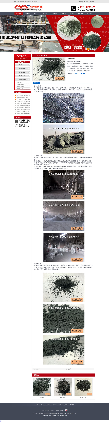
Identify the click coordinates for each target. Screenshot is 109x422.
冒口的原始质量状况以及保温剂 (24, 105)
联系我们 (86, 1)
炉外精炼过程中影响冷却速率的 (24, 101)
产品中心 (38, 55)
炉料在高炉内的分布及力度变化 (24, 99)
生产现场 (60, 404)
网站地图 (92, 1)
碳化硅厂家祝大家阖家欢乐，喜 (24, 113)
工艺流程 (54, 404)
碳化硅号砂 (22, 76)
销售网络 (72, 404)
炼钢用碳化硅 (22, 79)
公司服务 (66, 404)
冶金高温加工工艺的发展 (22, 97)
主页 (33, 55)
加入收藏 (81, 1)
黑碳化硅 (42, 397)
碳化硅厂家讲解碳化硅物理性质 (24, 109)
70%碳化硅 (20, 82)
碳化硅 (20, 64)
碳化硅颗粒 (22, 72)
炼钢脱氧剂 (20, 88)
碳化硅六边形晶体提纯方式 (23, 111)
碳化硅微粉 (22, 68)
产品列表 (22, 56)
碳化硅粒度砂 (20, 84)
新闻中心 (49, 404)
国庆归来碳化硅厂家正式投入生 (24, 107)
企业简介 (37, 404)
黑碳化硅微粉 (20, 86)
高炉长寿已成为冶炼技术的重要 (24, 95)
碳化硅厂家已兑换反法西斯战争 (24, 103)
